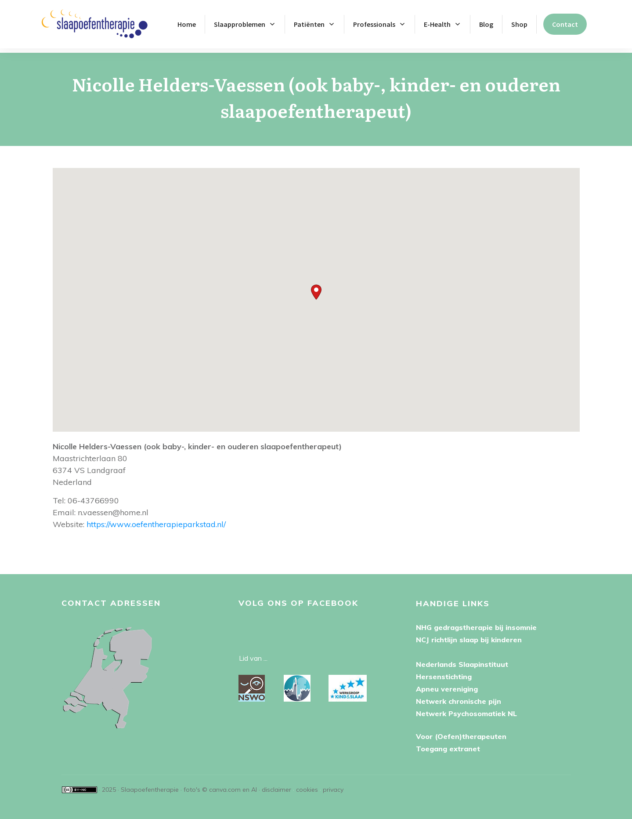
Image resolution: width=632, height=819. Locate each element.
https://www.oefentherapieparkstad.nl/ (156, 520)
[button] (316, 287)
